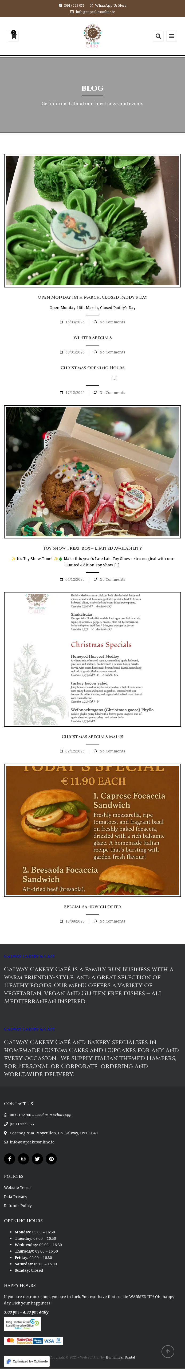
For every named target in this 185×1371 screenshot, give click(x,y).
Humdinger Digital (120, 1357)
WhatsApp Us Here (111, 5)
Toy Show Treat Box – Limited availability (92, 548)
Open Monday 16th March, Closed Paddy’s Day (92, 297)
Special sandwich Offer (92, 907)
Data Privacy (15, 1196)
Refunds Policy (18, 1205)
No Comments (112, 321)
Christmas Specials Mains (92, 737)
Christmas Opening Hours (93, 368)
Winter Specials (92, 338)
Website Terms (18, 1187)
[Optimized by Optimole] (27, 1361)
